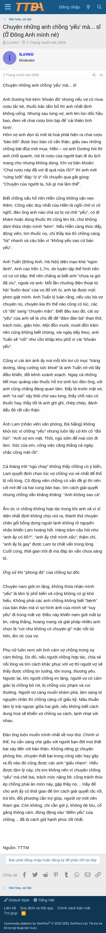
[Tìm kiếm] (99, 7)
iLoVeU (13, 42)
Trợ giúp (10, 913)
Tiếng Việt (44, 900)
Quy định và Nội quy (36, 908)
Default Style (16, 900)
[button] (7, 7)
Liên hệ (10, 908)
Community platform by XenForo (46, 923)
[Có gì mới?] (88, 7)
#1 (101, 75)
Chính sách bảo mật (73, 908)
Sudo (33, 928)
